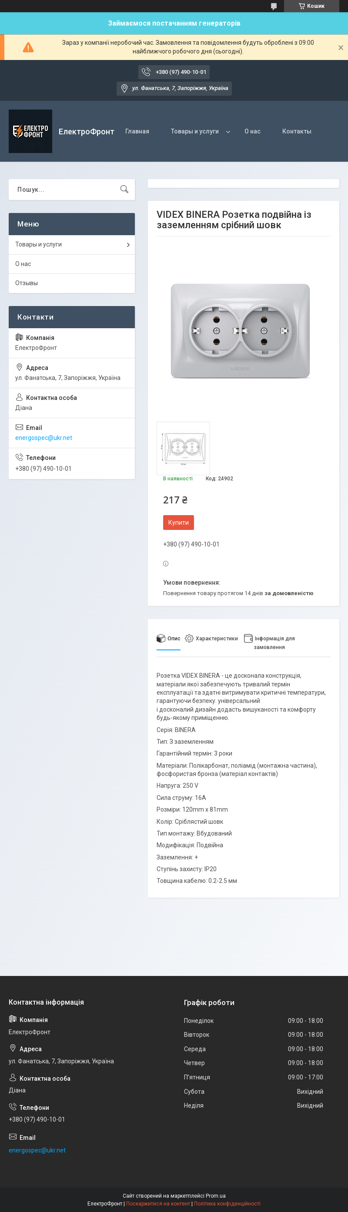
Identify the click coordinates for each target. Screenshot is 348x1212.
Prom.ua (216, 1196)
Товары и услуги (195, 131)
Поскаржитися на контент (158, 1204)
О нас (252, 131)
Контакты (296, 131)
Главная (137, 131)
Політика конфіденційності (227, 1204)
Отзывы (26, 283)
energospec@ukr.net (43, 437)
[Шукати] (124, 189)
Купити (178, 522)
